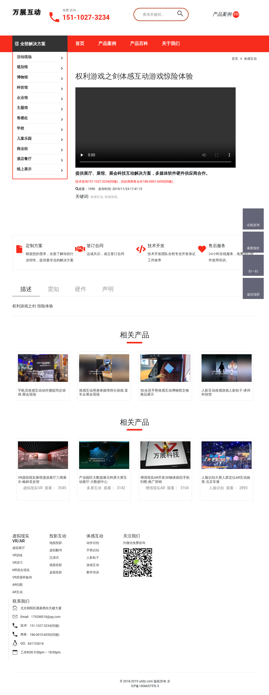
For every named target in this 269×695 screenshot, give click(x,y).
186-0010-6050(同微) (44, 635)
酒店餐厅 (24, 159)
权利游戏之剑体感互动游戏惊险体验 (134, 76)
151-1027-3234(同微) (44, 626)
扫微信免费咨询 (134, 543)
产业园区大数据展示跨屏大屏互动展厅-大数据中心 (103, 480)
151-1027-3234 (86, 17)
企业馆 (22, 98)
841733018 (36, 644)
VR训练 (17, 555)
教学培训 (92, 572)
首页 (79, 43)
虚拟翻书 (55, 550)
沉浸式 (54, 557)
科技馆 (22, 87)
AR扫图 (17, 585)
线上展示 (24, 169)
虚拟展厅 (18, 548)
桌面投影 (55, 572)
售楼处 (22, 118)
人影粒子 (92, 557)
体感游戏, (111, 197)
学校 (20, 128)
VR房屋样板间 (22, 577)
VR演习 (17, 562)
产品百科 (139, 43)
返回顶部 (253, 294)
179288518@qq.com (46, 617)
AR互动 (17, 592)
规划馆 (22, 67)
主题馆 (22, 108)
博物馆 (22, 77)
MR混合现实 (21, 570)
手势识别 (92, 550)
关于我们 (171, 43)
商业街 (22, 149)
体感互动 (250, 59)
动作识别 (92, 543)
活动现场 (24, 57)
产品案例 (107, 43)
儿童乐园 (24, 138)
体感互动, (97, 197)
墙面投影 (55, 565)
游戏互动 (92, 565)
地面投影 (55, 543)
